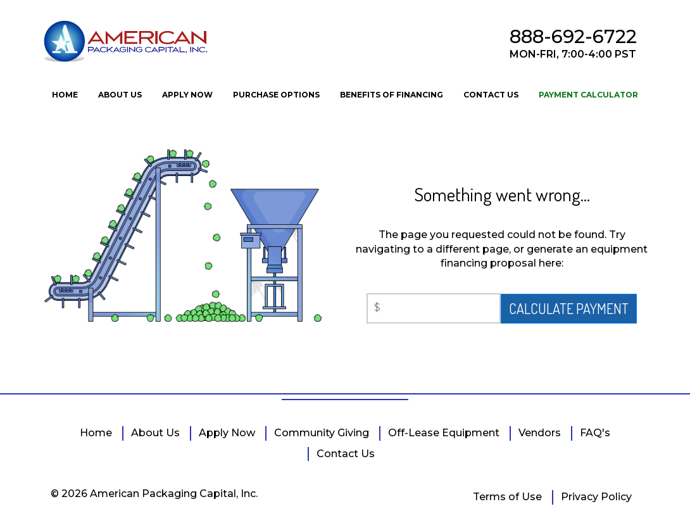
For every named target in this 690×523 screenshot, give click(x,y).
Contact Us (346, 454)
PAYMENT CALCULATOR (588, 94)
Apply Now (227, 433)
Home (96, 433)
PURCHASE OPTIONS (276, 94)
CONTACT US (490, 94)
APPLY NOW (187, 94)
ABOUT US (120, 94)
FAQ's (595, 433)
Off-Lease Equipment (443, 433)
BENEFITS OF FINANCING (391, 94)
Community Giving (321, 433)
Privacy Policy (596, 497)
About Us (155, 433)
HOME (65, 94)
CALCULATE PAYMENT (569, 308)
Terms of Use (507, 497)
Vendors (539, 433)
